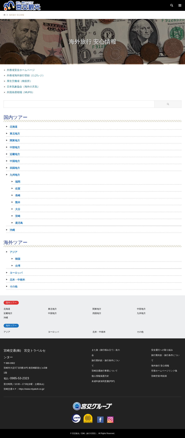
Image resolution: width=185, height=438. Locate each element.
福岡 (17, 181)
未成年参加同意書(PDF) (103, 381)
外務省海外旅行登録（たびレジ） (26, 75)
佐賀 (17, 188)
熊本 (17, 202)
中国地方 (15, 161)
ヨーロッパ (16, 272)
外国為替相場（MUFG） (21, 92)
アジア (13, 252)
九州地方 (15, 174)
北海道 (13, 126)
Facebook (100, 419)
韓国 (17, 258)
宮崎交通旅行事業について (105, 370)
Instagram (110, 419)
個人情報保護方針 (100, 376)
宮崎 (17, 216)
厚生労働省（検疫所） (19, 81)
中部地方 (15, 147)
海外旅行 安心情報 (160, 365)
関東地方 (15, 140)
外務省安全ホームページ (21, 70)
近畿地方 (15, 154)
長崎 (17, 195)
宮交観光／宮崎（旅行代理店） (84, 433)
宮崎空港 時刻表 (159, 376)
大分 (17, 209)
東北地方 (15, 133)
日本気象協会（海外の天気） (23, 86)
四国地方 (15, 167)
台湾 (17, 265)
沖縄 (12, 229)
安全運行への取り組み (162, 350)
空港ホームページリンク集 (164, 370)
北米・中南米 (17, 279)
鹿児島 (19, 222)
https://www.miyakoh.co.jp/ (31, 389)
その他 (13, 286)
